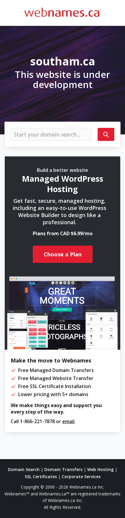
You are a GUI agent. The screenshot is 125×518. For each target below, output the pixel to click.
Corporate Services (81, 476)
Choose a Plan (63, 254)
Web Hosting (100, 469)
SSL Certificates (41, 476)
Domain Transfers (63, 469)
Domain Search (24, 469)
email (68, 421)
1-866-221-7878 (37, 421)
